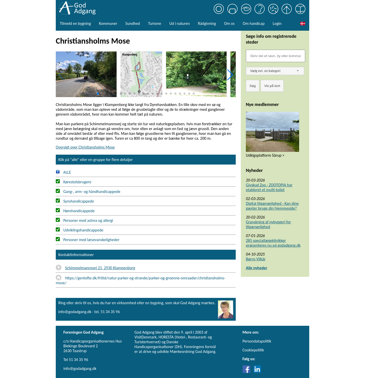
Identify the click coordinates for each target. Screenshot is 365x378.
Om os (229, 23)
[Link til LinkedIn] (257, 371)
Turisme (154, 23)
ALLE (63, 172)
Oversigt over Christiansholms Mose (85, 147)
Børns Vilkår (256, 259)
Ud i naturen (179, 23)
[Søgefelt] (275, 56)
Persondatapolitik (257, 341)
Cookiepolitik (253, 350)
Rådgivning (207, 23)
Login (277, 23)
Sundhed (132, 23)
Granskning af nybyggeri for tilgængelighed (268, 224)
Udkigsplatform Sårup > (265, 155)
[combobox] (275, 71)
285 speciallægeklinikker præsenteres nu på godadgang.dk (273, 243)
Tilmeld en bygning (75, 23)
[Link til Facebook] (248, 371)
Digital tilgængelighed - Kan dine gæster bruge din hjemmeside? (272, 206)
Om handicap (254, 23)
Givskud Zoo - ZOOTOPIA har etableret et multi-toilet (269, 187)
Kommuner (108, 23)
